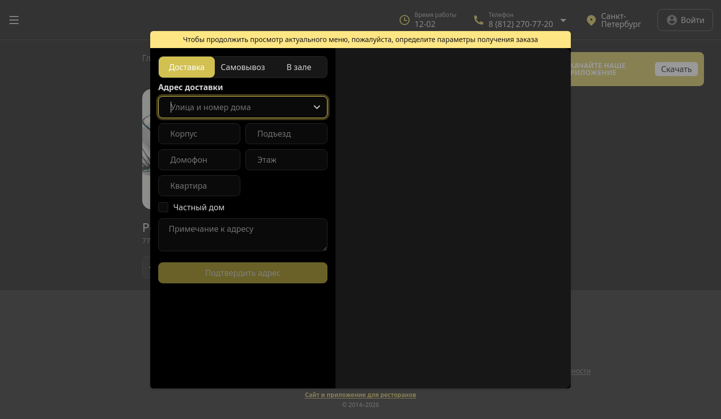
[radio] (187, 67)
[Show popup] (317, 107)
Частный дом (199, 207)
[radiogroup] (242, 67)
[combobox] (242, 107)
